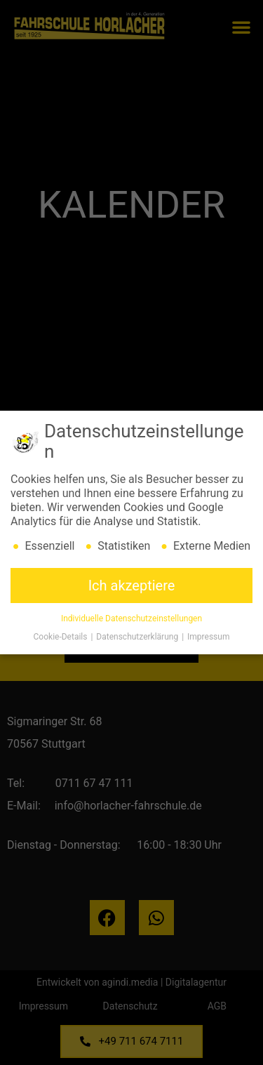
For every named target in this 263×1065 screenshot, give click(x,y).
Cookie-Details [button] (62, 639)
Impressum (208, 639)
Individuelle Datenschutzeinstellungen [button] (131, 621)
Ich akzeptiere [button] (131, 588)
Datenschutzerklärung (138, 639)
